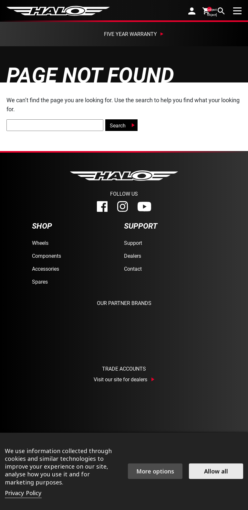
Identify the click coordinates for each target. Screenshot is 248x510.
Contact (133, 268)
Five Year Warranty (130, 33)
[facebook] (102, 206)
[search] (221, 11)
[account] (191, 11)
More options (155, 471)
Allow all (216, 471)
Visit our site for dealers (120, 379)
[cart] (206, 11)
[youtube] (144, 207)
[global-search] (54, 125)
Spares (40, 281)
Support (133, 242)
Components (46, 255)
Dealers (132, 255)
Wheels (40, 242)
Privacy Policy (23, 493)
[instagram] (122, 206)
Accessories (45, 268)
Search (118, 125)
